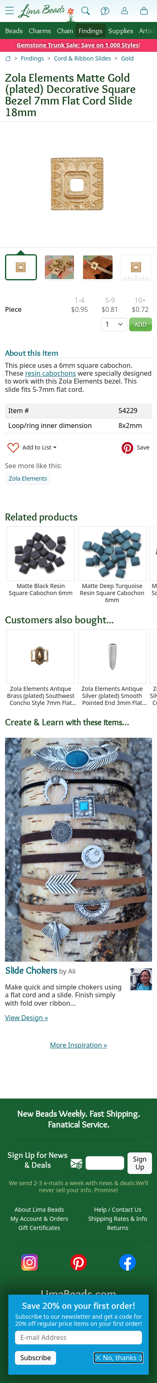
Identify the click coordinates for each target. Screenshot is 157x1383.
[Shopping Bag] (144, 11)
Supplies (120, 30)
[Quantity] (114, 324)
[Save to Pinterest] (135, 447)
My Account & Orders (39, 1219)
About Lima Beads (39, 1209)
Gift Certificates (39, 1228)
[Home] (8, 58)
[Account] (124, 11)
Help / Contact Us (117, 1209)
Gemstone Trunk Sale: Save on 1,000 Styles (78, 45)
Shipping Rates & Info (117, 1219)
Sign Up (140, 1163)
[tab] (21, 267)
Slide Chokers (31, 970)
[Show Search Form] (85, 11)
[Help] (105, 11)
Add (141, 324)
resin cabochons (50, 373)
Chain (65, 30)
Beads (14, 30)
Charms (40, 30)
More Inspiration (78, 1045)
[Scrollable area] (81, 565)
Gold (127, 58)
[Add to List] (32, 447)
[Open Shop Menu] (9, 10)
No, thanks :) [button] (118, 1357)
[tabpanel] (78, 184)
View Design (26, 1017)
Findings (90, 30)
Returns (117, 1228)
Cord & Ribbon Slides (82, 58)
